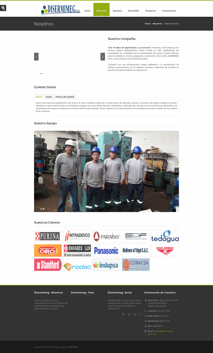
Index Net (73, 347)
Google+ (135, 314)
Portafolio (133, 10)
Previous (36, 56)
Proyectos (150, 10)
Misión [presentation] (39, 97)
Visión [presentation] (49, 97)
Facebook (123, 314)
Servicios (117, 10)
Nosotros (101, 10)
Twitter (129, 314)
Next (102, 56)
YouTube (140, 314)
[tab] (39, 97)
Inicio (87, 10)
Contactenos (169, 10)
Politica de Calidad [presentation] (65, 97)
